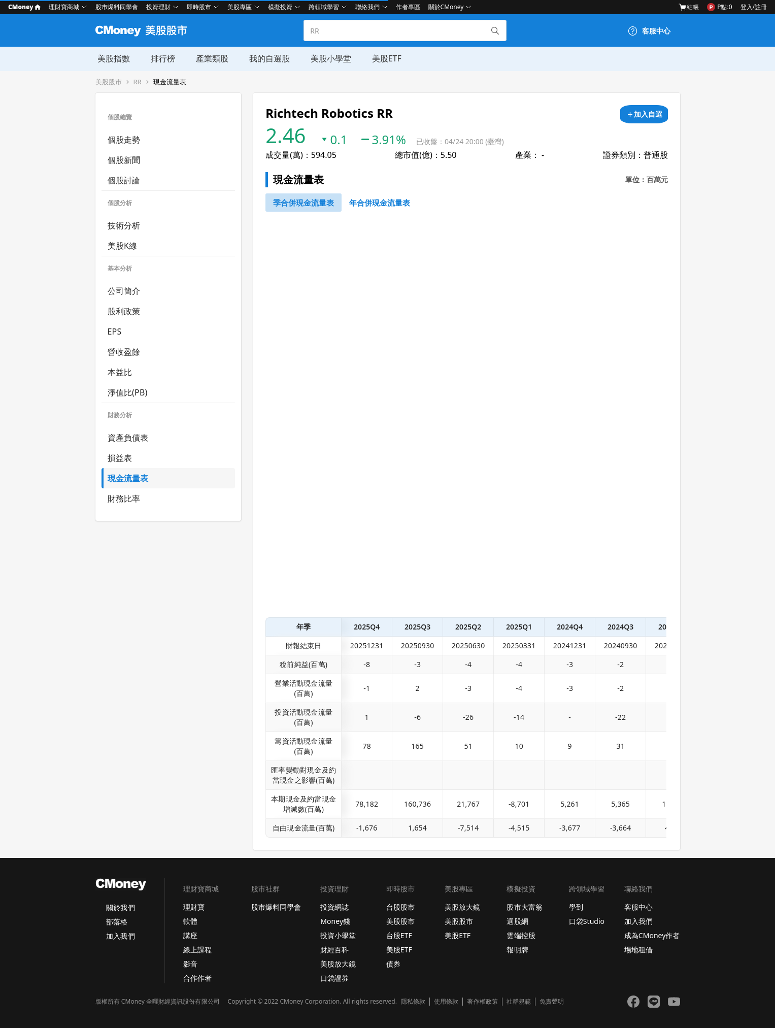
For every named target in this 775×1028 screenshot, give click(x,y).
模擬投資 (280, 7)
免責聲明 (552, 1002)
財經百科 (334, 949)
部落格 (116, 921)
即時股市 (199, 7)
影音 (190, 964)
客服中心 (638, 907)
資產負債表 (128, 437)
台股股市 (400, 907)
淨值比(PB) (128, 392)
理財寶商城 (64, 7)
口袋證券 (334, 978)
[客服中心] (649, 31)
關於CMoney (446, 7)
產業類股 (209, 58)
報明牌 (517, 949)
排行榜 (160, 58)
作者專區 (408, 7)
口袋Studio (586, 921)
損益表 (120, 457)
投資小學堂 (338, 935)
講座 (190, 935)
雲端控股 (521, 935)
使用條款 (446, 1002)
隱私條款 (413, 1002)
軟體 (190, 921)
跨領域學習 (324, 7)
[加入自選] (644, 114)
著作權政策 (482, 1002)
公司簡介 (124, 290)
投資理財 (158, 7)
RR (137, 82)
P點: (719, 7)
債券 (393, 964)
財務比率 (124, 498)
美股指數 (111, 58)
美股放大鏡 (338, 964)
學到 (576, 907)
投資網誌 (334, 907)
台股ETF (399, 935)
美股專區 (239, 7)
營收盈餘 (124, 351)
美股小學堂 (327, 58)
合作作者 (197, 978)
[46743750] (380, 202)
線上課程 (197, 949)
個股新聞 (124, 159)
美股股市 (108, 82)
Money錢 (335, 921)
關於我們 (120, 907)
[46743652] (303, 202)
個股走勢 (124, 139)
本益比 (120, 372)
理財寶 (194, 907)
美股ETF (382, 58)
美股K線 (123, 245)
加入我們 (120, 936)
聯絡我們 (367, 7)
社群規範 (519, 1002)
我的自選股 (266, 58)
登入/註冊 (753, 7)
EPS (115, 331)
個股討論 (124, 180)
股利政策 (124, 311)
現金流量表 (169, 82)
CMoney (24, 7)
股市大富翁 (524, 907)
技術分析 (124, 225)
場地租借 (638, 949)
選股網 (517, 921)
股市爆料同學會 (116, 7)
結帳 (689, 7)
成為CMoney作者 (652, 935)
